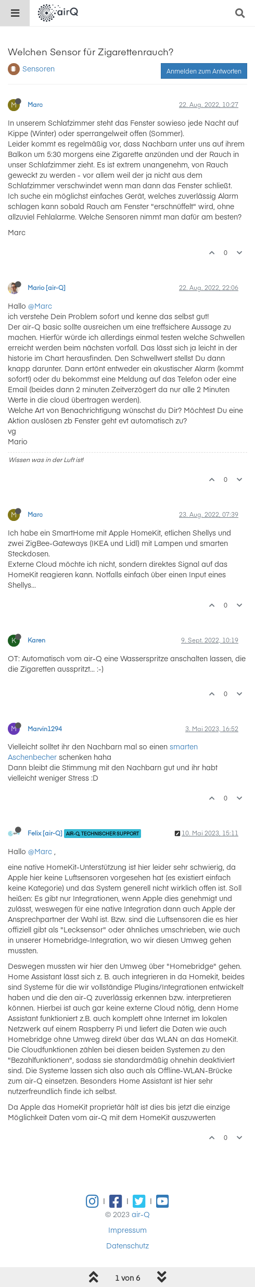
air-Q (141, 1214)
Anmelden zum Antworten (204, 71)
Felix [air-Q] (45, 833)
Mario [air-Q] (47, 287)
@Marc (40, 305)
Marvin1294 (45, 728)
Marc (35, 104)
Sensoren (38, 68)
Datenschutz (127, 1245)
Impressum (127, 1229)
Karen (36, 640)
